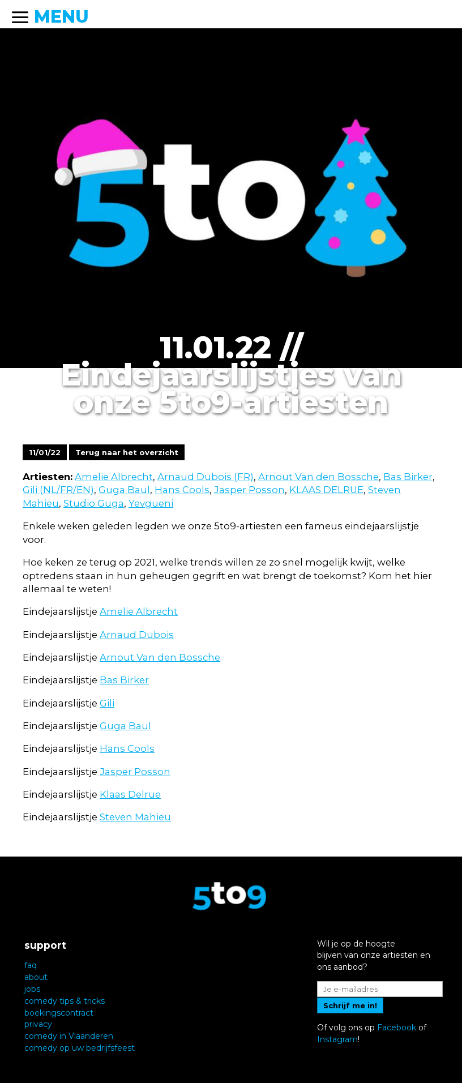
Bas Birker (408, 476)
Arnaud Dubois (137, 634)
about (36, 977)
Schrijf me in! (350, 1005)
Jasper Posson (249, 489)
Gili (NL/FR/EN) (58, 489)
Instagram (337, 1039)
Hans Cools (182, 489)
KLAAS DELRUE (326, 489)
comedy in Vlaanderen (68, 1036)
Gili (107, 703)
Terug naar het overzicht (126, 452)
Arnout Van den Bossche (318, 476)
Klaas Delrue (130, 794)
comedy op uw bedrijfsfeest (79, 1048)
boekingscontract (58, 1013)
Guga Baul (124, 489)
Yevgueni (151, 503)
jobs (32, 989)
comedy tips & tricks (64, 1001)
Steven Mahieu (135, 817)
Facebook (396, 1027)
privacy (38, 1024)
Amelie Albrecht (114, 476)
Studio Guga (93, 503)
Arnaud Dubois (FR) (205, 476)
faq (30, 965)
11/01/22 (45, 452)
